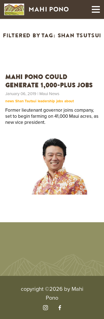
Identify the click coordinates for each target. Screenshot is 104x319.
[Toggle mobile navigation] (96, 9)
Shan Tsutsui (25, 101)
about (69, 101)
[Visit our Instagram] (45, 307)
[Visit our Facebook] (60, 307)
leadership (46, 101)
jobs (59, 101)
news (9, 101)
